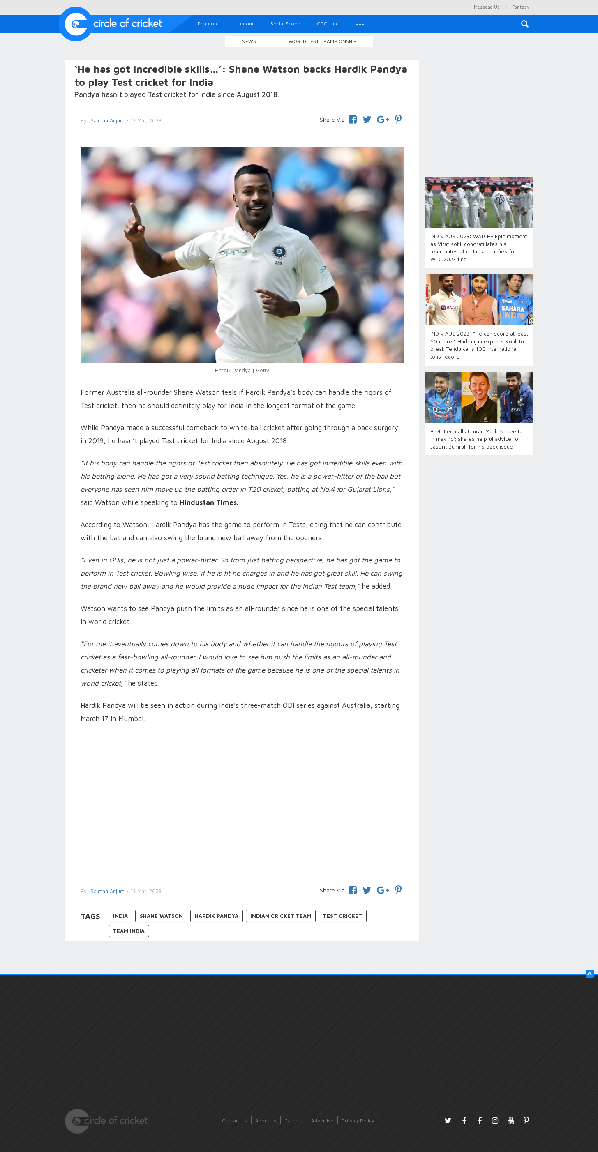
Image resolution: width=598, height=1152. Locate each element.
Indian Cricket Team (280, 915)
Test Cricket (342, 915)
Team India (129, 931)
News (249, 41)
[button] (360, 24)
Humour (244, 24)
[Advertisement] (242, 799)
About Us (265, 1120)
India (120, 915)
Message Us (487, 6)
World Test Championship (323, 41)
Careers (293, 1120)
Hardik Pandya (216, 915)
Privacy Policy (358, 1120)
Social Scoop (285, 24)
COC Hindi (328, 24)
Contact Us (234, 1120)
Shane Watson (161, 915)
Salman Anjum (107, 120)
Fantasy (520, 6)
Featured (208, 24)
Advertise (322, 1120)
